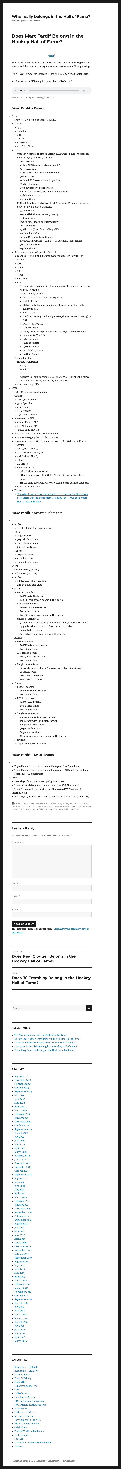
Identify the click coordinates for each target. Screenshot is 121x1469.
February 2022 (22, 1155)
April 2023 (19, 1106)
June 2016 (19, 1329)
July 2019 (19, 1265)
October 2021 (21, 1170)
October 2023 (21, 1087)
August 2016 (21, 1322)
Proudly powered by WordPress (61, 1461)
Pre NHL (18, 1438)
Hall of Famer (21, 1393)
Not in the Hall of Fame (26, 1423)
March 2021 (20, 1197)
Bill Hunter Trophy (45, 806)
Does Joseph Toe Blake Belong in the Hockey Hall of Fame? (45, 1046)
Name (16, 883)
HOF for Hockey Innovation (29, 1401)
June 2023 (19, 1099)
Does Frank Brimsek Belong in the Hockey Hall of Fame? (44, 1042)
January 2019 (21, 1288)
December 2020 (22, 1208)
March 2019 (20, 1280)
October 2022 (21, 1125)
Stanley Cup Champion (22, 809)
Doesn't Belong (38, 803)
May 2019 (19, 1272)
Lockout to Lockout (24, 1412)
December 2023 (22, 1080)
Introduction (21, 1408)
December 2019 (22, 1246)
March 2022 (20, 1151)
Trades (18, 1446)
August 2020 (21, 1223)
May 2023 (19, 1102)
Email (16, 896)
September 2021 (23, 1174)
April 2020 (19, 1238)
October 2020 (21, 1216)
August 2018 (21, 1303)
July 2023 (19, 1095)
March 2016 (20, 1341)
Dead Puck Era (22, 1374)
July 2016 (19, 1325)
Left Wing (86, 806)
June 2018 (19, 1310)
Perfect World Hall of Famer (29, 1431)
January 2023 (21, 1117)
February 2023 (22, 1114)
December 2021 (22, 1163)
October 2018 (21, 1295)
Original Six (20, 1427)
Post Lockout (21, 1435)
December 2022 (22, 1121)
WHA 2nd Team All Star (68, 809)
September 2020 (23, 1220)
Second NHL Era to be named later (32, 1442)
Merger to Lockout (73, 803)
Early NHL (19, 1382)
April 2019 (19, 1276)
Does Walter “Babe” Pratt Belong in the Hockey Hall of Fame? (47, 1038)
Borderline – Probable (26, 1367)
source (51, 55)
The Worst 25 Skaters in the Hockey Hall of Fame (40, 1035)
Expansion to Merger (55, 803)
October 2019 (21, 1254)
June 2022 (19, 1140)
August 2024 (21, 1076)
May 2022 (19, 1144)
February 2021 (22, 1201)
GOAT (17, 1389)
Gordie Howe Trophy (72, 806)
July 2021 (19, 1182)
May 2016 (19, 1333)
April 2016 (19, 1337)
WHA (35, 809)
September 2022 (23, 1129)
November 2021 (22, 1167)
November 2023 (22, 1083)
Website (16, 909)
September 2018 (23, 1299)
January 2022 (21, 1159)
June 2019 (19, 1269)
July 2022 (19, 1136)
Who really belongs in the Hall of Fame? (51, 16)
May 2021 (19, 1189)
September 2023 (23, 1091)
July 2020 (19, 1227)
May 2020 (19, 1235)
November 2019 (22, 1250)
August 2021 (21, 1178)
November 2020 (23, 1212)
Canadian (58, 806)
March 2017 (20, 1314)
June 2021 (19, 1186)
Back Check (21, 803)
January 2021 (21, 1204)
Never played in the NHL (27, 1420)
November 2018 (22, 1291)
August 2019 (21, 1261)
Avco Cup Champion (27, 806)
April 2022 (19, 1148)
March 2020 (20, 1242)
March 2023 (20, 1110)
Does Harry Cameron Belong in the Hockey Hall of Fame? (44, 1050)
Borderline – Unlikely (26, 1370)
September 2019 (23, 1257)
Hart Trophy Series (24, 1397)
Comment (18, 842)
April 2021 (19, 1193)
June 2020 (19, 1231)
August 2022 (21, 1133)
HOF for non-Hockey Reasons (30, 1404)
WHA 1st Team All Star (47, 809)
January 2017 (21, 1318)
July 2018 (19, 1306)
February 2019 (22, 1284)
